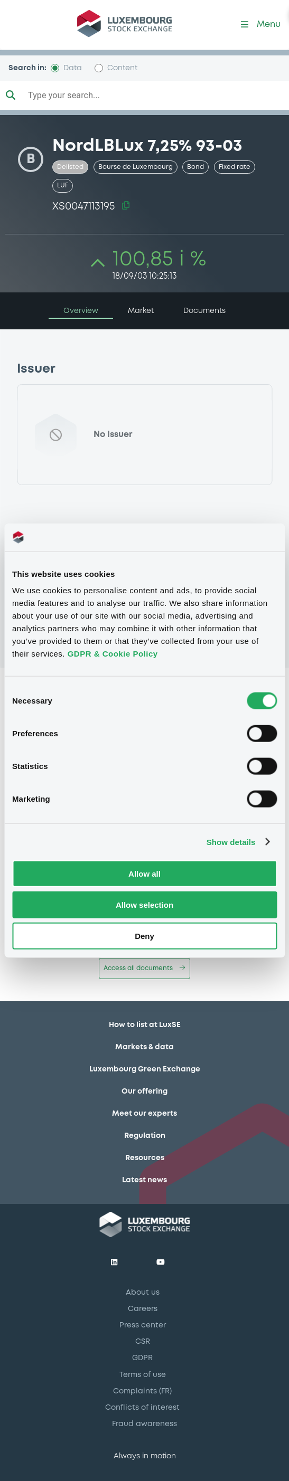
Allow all (144, 873)
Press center (142, 1325)
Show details (231, 841)
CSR (142, 1341)
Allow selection (144, 904)
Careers (142, 1309)
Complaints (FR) (142, 1391)
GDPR (142, 1358)
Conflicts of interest (142, 1407)
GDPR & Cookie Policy (113, 653)
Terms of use (142, 1375)
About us (143, 1292)
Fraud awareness (144, 1424)
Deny (144, 935)
